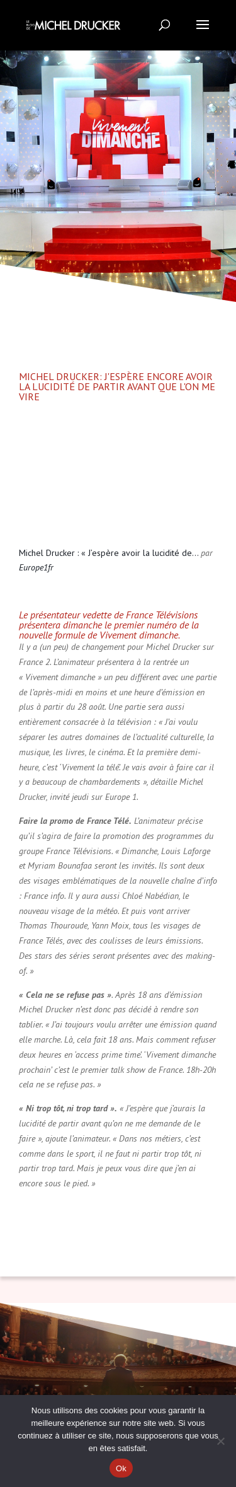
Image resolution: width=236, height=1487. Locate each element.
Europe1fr (36, 567)
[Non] (220, 1441)
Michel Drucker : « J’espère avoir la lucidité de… (108, 552)
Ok (121, 1468)
